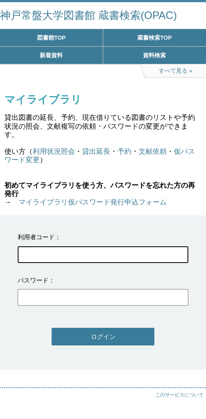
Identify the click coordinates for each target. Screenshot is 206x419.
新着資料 (51, 55)
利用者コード (36, 237)
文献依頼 (153, 151)
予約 (124, 151)
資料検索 (154, 55)
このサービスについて (179, 394)
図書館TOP (51, 37)
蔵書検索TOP (154, 37)
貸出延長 (96, 151)
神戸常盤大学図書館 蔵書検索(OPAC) (88, 15)
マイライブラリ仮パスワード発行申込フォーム (93, 202)
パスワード (33, 280)
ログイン (103, 336)
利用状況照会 (54, 151)
